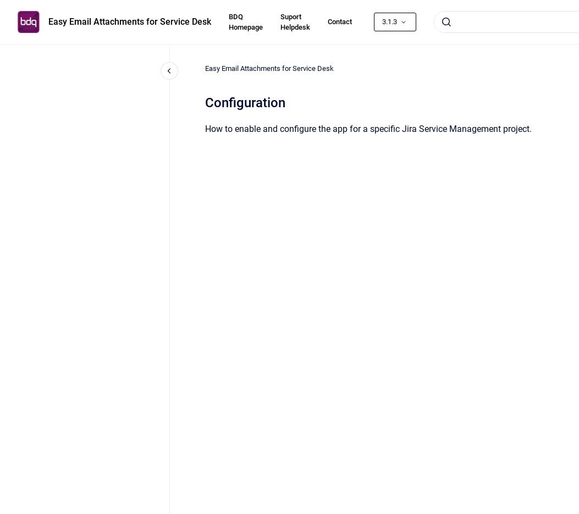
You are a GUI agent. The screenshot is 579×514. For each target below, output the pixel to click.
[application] (576, 511)
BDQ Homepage (246, 22)
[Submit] (446, 22)
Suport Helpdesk (295, 22)
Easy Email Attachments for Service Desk (129, 21)
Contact (340, 22)
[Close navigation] (169, 71)
